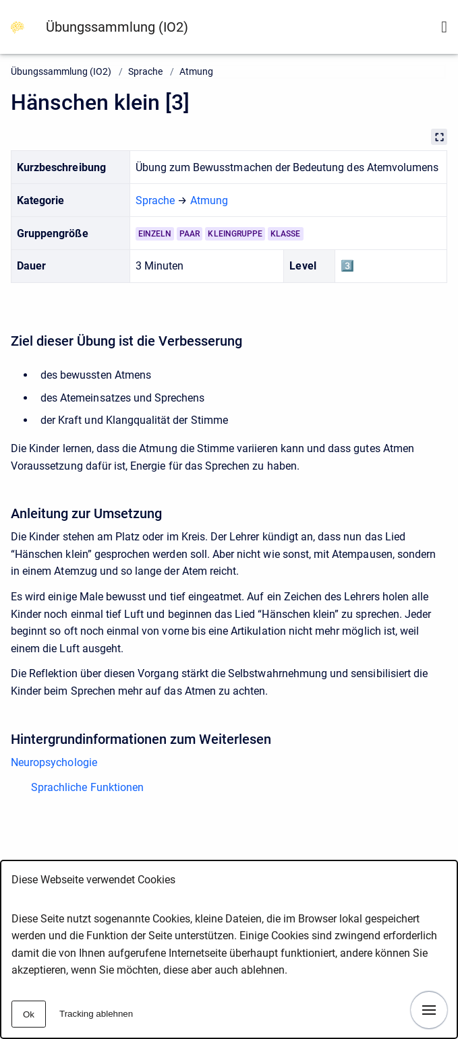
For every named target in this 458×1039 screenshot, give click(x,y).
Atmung (196, 71)
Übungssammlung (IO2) (117, 27)
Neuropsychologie (54, 762)
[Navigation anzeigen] (429, 1010)
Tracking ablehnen (96, 1014)
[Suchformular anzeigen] (444, 27)
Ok (28, 1014)
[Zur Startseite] (17, 26)
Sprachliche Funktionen (87, 787)
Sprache (145, 71)
